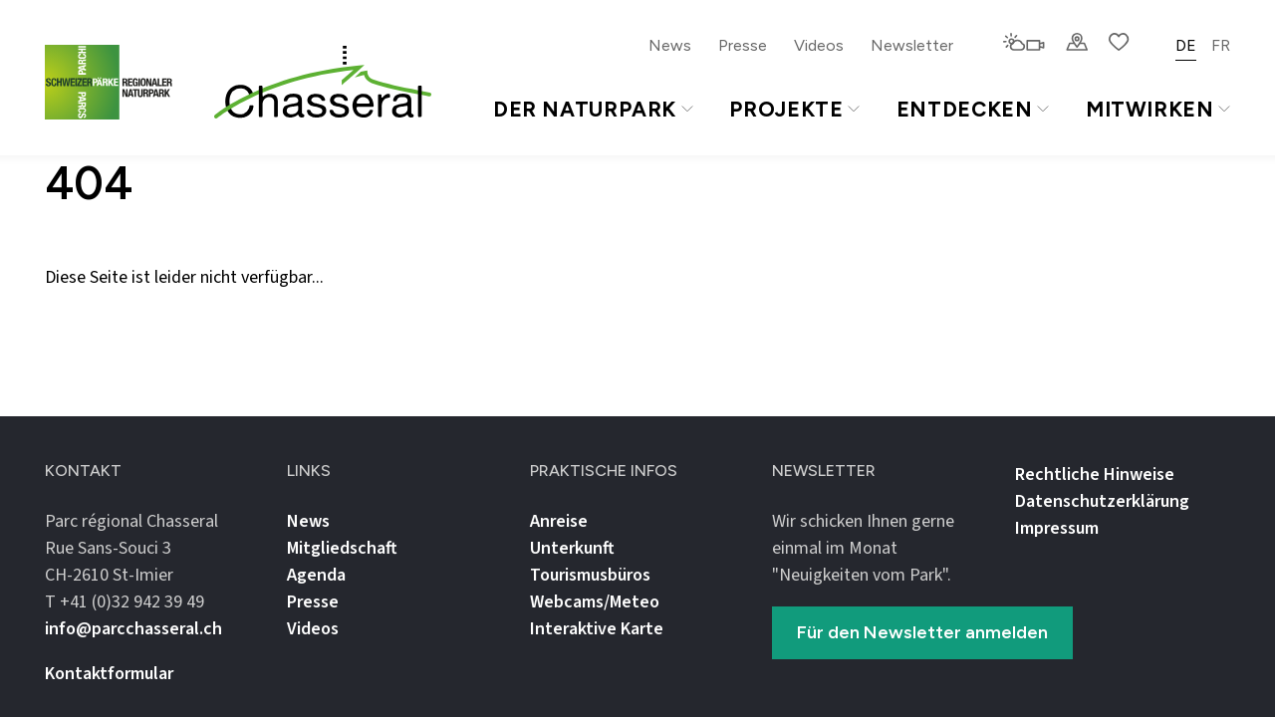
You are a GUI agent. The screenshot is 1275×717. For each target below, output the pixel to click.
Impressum (1057, 528)
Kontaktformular (109, 673)
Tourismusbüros (590, 575)
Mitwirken (1158, 109)
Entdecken (972, 109)
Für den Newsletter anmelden (922, 632)
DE (1185, 45)
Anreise (559, 521)
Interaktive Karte (596, 628)
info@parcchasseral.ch (133, 628)
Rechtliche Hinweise (1094, 474)
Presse (742, 45)
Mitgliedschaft (342, 548)
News (669, 45)
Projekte (794, 109)
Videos (819, 45)
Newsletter (912, 45)
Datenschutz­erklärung (1102, 501)
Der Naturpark (593, 109)
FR (1220, 45)
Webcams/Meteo (594, 602)
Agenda (316, 575)
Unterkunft (572, 548)
